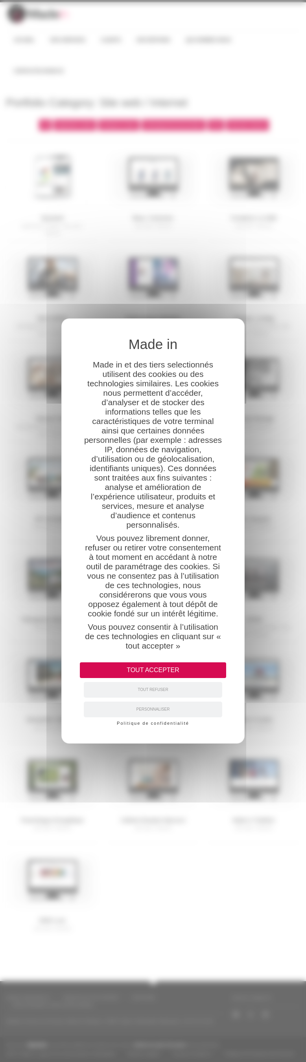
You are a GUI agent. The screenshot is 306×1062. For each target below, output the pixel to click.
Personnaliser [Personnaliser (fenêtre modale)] (153, 709)
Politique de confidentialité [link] (153, 723)
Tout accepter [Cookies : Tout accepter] (153, 670)
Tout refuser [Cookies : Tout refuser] (153, 689)
